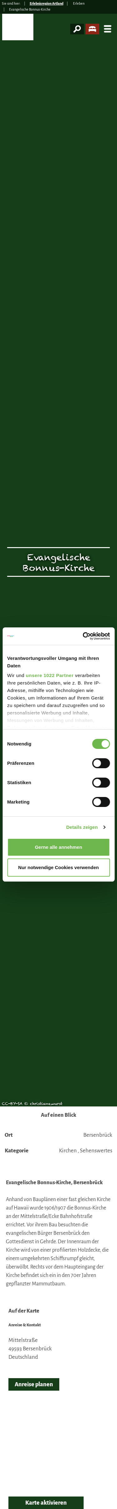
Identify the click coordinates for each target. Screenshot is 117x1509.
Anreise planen (34, 1384)
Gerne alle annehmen (58, 847)
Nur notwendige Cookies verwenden (58, 867)
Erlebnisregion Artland (46, 3)
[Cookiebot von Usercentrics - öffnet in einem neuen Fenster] (83, 636)
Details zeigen (82, 827)
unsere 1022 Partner (50, 675)
